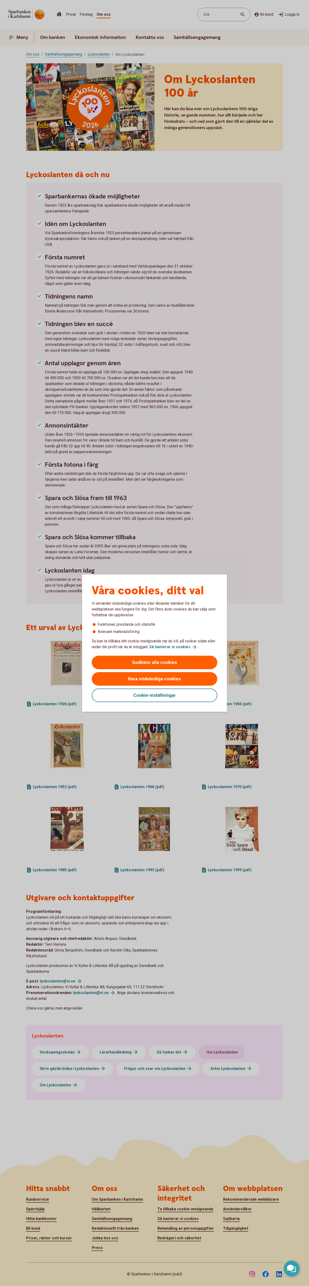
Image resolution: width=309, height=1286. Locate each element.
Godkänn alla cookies (154, 662)
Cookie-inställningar (154, 695)
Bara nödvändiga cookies (154, 679)
